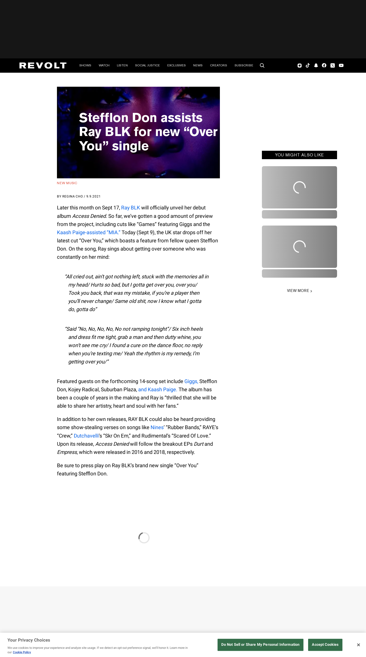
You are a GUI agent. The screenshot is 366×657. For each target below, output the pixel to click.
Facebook (324, 65)
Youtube (341, 66)
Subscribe (244, 65)
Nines (157, 427)
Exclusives (176, 65)
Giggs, (191, 381)
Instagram (300, 65)
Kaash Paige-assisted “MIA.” (88, 232)
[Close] (358, 645)
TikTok (308, 65)
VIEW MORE (298, 290)
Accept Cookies (325, 644)
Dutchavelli (86, 436)
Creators (218, 65)
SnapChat (316, 65)
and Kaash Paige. (157, 389)
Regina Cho (72, 196)
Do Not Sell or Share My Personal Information (260, 644)
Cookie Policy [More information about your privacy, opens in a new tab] (22, 652)
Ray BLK (130, 208)
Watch (104, 65)
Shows (85, 65)
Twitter (332, 65)
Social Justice (147, 65)
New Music (67, 183)
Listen (122, 65)
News (198, 65)
